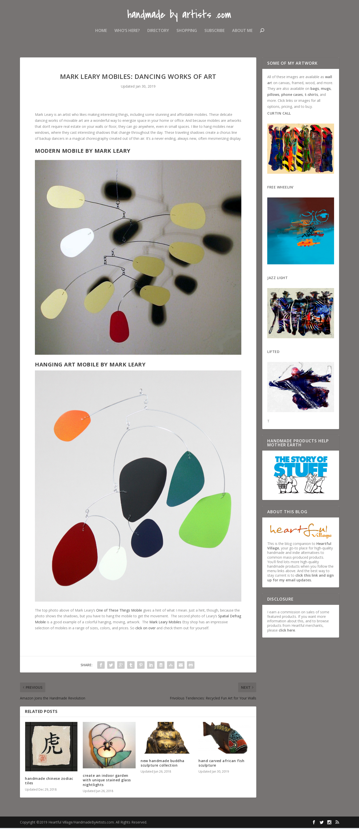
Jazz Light (277, 278)
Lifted (273, 352)
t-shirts (311, 95)
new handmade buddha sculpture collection (162, 764)
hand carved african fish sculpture (221, 764)
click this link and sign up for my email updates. (300, 578)
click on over (145, 629)
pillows (273, 95)
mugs (326, 89)
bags (314, 89)
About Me (242, 33)
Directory (158, 33)
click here (287, 631)
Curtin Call (279, 114)
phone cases (292, 95)
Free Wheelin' (280, 188)
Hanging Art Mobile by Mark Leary (90, 365)
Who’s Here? (127, 33)
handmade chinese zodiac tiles (49, 781)
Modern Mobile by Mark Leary (83, 151)
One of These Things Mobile (119, 611)
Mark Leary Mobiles (165, 623)
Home (101, 33)
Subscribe (214, 33)
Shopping (187, 33)
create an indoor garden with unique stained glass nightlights (107, 781)
